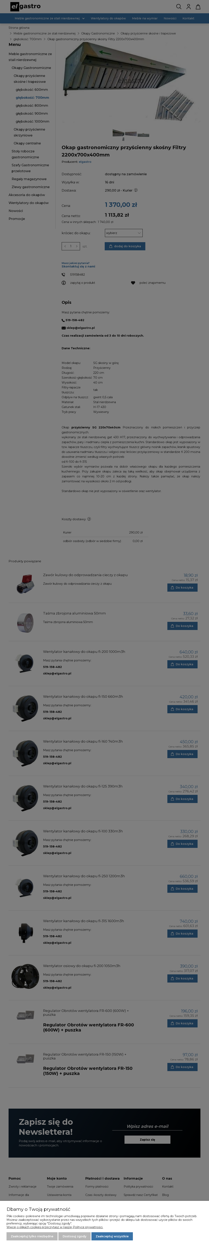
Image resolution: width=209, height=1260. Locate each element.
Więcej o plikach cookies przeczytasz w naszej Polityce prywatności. (55, 1227)
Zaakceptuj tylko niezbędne (32, 1236)
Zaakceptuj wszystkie (112, 1236)
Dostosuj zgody (74, 1236)
